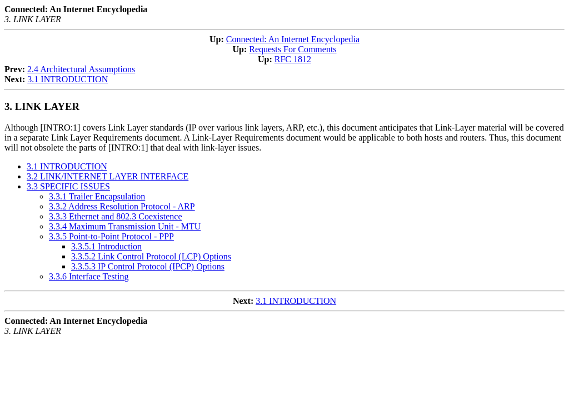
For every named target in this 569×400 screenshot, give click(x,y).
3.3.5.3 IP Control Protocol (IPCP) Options (147, 266)
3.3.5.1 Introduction (106, 246)
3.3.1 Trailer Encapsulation (97, 196)
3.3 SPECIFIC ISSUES (68, 186)
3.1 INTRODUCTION (67, 79)
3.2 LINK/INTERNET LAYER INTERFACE (107, 176)
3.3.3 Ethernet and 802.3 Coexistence (115, 216)
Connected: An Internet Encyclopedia (293, 39)
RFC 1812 (292, 59)
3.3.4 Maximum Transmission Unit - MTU (125, 226)
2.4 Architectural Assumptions (81, 69)
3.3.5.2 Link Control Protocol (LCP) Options (151, 256)
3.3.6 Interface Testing (88, 276)
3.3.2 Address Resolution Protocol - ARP (122, 206)
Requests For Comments (292, 49)
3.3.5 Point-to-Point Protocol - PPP (111, 236)
